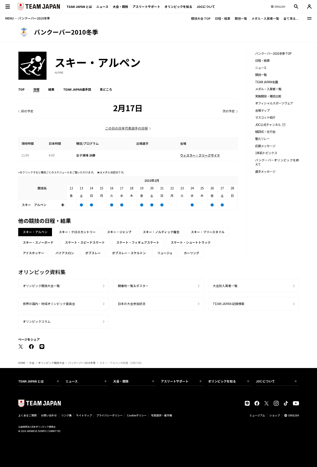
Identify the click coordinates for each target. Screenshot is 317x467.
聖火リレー (262, 139)
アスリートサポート (146, 6)
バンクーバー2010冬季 (82, 363)
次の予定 (228, 111)
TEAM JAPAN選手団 (77, 89)
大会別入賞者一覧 (225, 286)
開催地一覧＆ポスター (133, 286)
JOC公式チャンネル (268, 125)
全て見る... (290, 18)
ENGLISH (293, 415)
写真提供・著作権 (161, 415)
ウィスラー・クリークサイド (200, 155)
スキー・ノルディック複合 (161, 232)
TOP (21, 89)
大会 (31, 363)
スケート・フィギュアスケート (137, 242)
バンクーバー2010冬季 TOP (273, 53)
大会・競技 (133, 381)
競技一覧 (241, 18)
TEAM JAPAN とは (38, 381)
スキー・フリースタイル (207, 232)
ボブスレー (93, 253)
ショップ (274, 415)
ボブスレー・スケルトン (129, 253)
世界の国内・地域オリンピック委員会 (49, 303)
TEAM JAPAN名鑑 (266, 82)
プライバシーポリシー (109, 415)
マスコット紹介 (265, 117)
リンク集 (66, 415)
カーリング (191, 253)
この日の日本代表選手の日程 (126, 128)
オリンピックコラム (36, 321)
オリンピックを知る (178, 6)
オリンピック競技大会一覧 (41, 286)
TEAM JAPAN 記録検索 (228, 303)
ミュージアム (257, 415)
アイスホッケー (33, 253)
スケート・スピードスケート (85, 242)
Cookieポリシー (137, 415)
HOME (21, 363)
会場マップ (262, 110)
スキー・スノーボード (38, 242)
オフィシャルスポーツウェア (274, 103)
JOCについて (206, 6)
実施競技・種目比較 (268, 96)
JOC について (276, 381)
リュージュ (164, 253)
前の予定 (27, 111)
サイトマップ (84, 415)
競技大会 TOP (201, 18)
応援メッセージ (265, 146)
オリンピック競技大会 (51, 363)
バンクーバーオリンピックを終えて (277, 162)
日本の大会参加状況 (131, 303)
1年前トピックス (266, 153)
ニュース (102, 6)
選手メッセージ (265, 171)
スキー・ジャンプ (119, 232)
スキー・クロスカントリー (77, 232)
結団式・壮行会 (265, 132)
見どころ (106, 89)
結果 (51, 89)
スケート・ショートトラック (191, 242)
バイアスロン (65, 253)
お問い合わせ (49, 415)
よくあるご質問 (27, 415)
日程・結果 (222, 18)
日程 (36, 89)
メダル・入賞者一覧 (265, 18)
